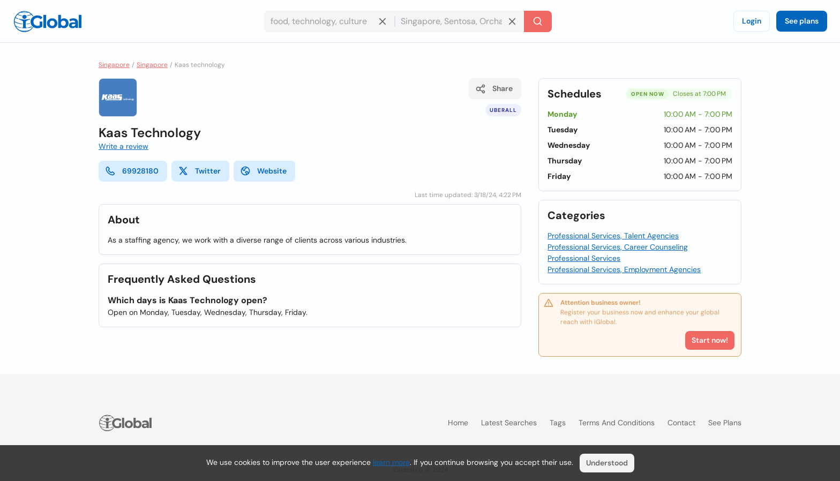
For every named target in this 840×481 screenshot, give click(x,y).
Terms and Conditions (617, 422)
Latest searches (509, 422)
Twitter (199, 171)
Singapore (114, 65)
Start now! (710, 340)
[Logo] (47, 21)
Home (458, 422)
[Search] (538, 21)
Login (751, 21)
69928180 (132, 171)
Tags (558, 422)
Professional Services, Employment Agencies (624, 269)
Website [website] (263, 171)
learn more (391, 462)
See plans (802, 21)
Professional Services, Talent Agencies (613, 236)
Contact (681, 422)
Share (494, 89)
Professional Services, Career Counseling (618, 247)
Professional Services (584, 258)
